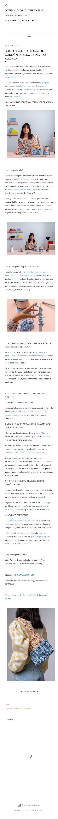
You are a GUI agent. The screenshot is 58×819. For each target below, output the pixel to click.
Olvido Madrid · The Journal (25, 10)
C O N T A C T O (26, 20)
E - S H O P (10, 20)
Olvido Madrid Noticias (21, 709)
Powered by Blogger (29, 805)
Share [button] (7, 705)
